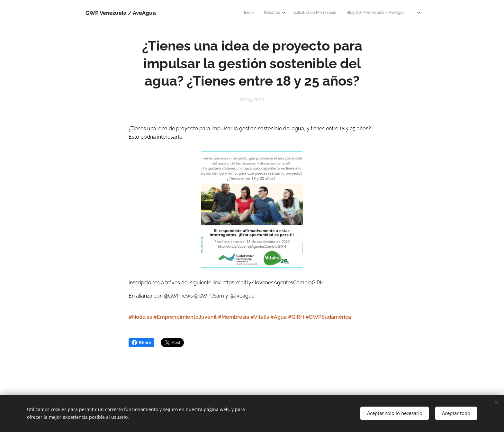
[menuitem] (307, 13)
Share (141, 342)
